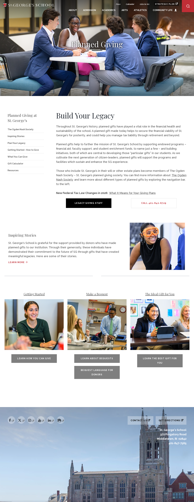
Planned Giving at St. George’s (22, 118)
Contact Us (142, 420)
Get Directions (173, 420)
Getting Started (34, 294)
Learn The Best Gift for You (160, 360)
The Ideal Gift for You (159, 294)
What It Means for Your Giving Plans (132, 193)
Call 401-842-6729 (153, 203)
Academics (108, 10)
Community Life (162, 10)
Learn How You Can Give (34, 358)
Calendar (130, 4)
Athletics (140, 10)
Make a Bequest (97, 294)
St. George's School (29, 6)
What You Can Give (17, 157)
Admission (89, 10)
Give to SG (144, 4)
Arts (125, 10)
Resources (13, 170)
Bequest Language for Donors (97, 372)
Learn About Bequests (97, 358)
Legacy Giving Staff (89, 203)
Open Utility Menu (175, 10)
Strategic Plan (167, 4)
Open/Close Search (188, 6)
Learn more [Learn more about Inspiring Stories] (16, 262)
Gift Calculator (15, 163)
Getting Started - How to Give (23, 150)
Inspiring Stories (16, 136)
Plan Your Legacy (16, 143)
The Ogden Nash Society (20, 129)
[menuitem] (73, 10)
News (118, 4)
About (73, 10)
